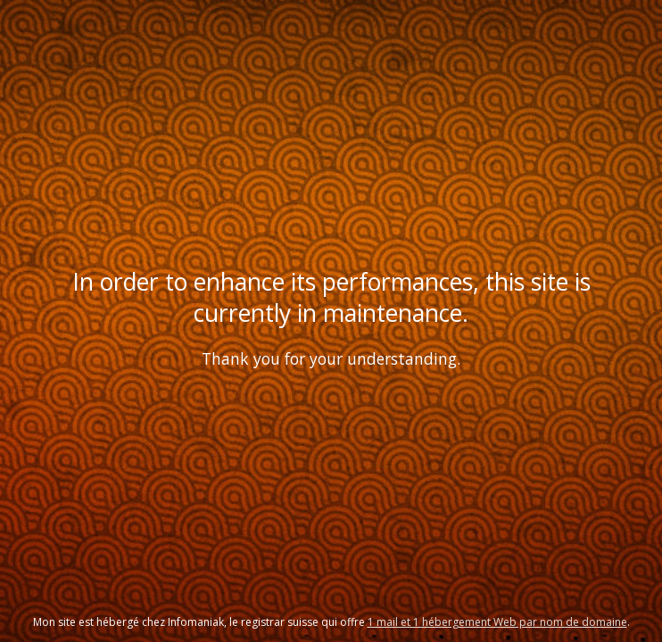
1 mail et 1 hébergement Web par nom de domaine (497, 622)
